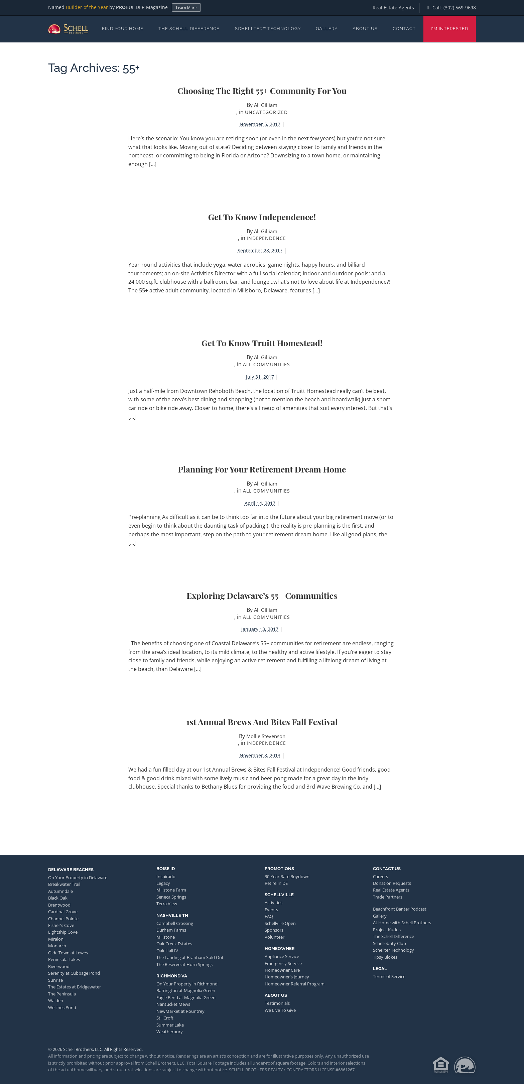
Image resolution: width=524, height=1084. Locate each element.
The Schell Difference (189, 28)
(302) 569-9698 (459, 7)
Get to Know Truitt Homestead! (262, 342)
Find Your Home (122, 28)
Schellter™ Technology (268, 28)
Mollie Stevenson (265, 736)
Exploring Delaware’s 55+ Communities (261, 595)
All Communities (266, 364)
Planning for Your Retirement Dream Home (262, 469)
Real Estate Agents (393, 7)
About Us (365, 28)
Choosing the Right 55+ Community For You (262, 90)
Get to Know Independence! (262, 216)
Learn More (186, 7)
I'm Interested (449, 28)
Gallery (327, 28)
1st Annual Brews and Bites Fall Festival (262, 721)
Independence (266, 238)
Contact (404, 28)
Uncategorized (266, 112)
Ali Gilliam (265, 105)
